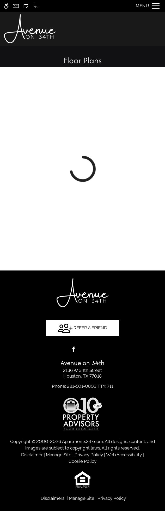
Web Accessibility (124, 454)
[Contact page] (16, 5)
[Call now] (36, 5)
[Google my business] (92, 349)
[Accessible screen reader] (6, 5)
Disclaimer (32, 454)
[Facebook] (73, 349)
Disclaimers (52, 498)
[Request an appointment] (26, 5)
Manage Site (58, 454)
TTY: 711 (82, 386)
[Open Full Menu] (146, 5)
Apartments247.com (82, 441)
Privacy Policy (89, 454)
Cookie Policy (82, 461)
